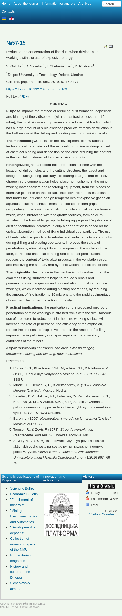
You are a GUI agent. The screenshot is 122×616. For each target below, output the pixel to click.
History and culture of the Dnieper (20, 572)
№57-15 (16, 43)
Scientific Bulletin (23, 488)
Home (6, 3)
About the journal (26, 3)
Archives (84, 3)
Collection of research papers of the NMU (22, 544)
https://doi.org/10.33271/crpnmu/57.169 (36, 89)
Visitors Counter (101, 514)
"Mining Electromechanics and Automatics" (23, 516)
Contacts (8, 11)
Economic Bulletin (24, 494)
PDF (24, 96)
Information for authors (58, 3)
